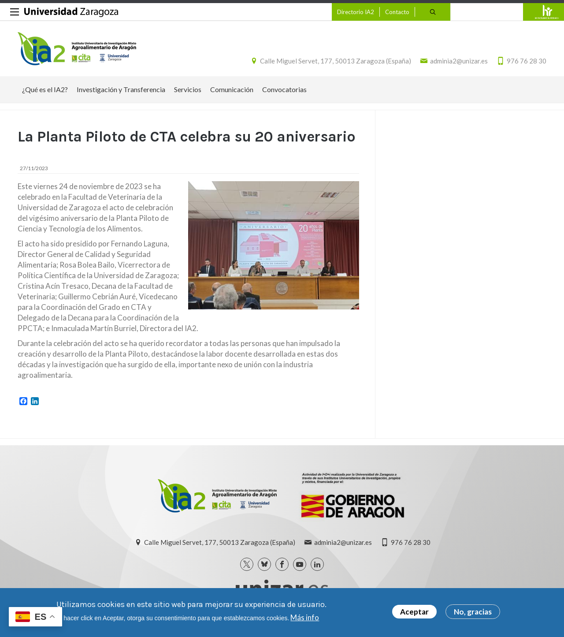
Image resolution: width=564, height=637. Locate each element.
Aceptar (414, 611)
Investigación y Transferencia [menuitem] (121, 89)
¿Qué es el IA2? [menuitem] (45, 89)
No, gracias (473, 611)
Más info (304, 617)
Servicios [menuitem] (187, 89)
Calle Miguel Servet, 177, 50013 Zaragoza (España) (335, 61)
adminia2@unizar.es (459, 61)
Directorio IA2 (355, 11)
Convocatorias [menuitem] (284, 89)
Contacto (397, 11)
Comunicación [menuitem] (231, 89)
